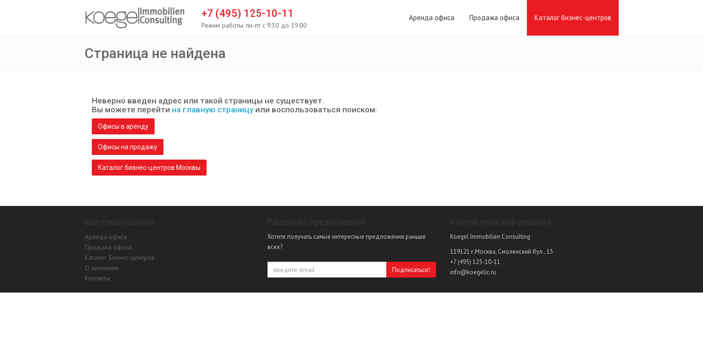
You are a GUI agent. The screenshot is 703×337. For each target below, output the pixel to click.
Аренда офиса (431, 17)
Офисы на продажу (127, 147)
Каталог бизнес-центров (572, 17)
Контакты (97, 278)
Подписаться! (411, 269)
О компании (101, 268)
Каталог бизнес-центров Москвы (149, 167)
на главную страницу (212, 109)
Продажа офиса (494, 17)
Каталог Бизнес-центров (120, 257)
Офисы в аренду (123, 126)
